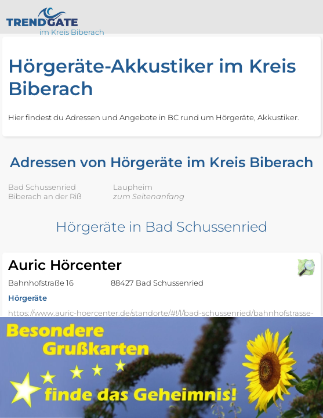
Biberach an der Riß (45, 196)
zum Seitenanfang (148, 196)
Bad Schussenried (42, 187)
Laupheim (133, 187)
